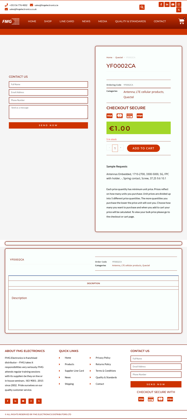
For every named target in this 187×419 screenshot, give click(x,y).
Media (102, 21)
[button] (142, 7)
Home (32, 21)
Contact (160, 21)
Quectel (119, 57)
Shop (48, 21)
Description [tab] (93, 283)
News (86, 21)
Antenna (129, 92)
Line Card (67, 21)
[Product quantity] (115, 148)
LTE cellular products (149, 92)
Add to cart (145, 148)
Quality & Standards (130, 21)
